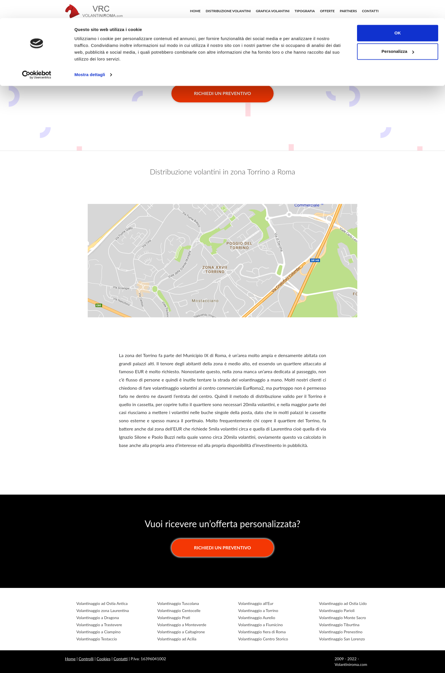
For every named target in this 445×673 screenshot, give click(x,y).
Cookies (103, 658)
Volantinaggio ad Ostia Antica (102, 603)
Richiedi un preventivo (222, 93)
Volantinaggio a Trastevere (99, 624)
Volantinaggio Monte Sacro (342, 617)
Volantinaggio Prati (173, 617)
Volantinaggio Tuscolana (178, 603)
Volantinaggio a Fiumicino (260, 624)
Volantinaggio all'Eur (255, 603)
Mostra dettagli (89, 56)
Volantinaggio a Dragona (97, 617)
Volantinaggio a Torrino (258, 610)
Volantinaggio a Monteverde (181, 624)
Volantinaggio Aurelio (256, 617)
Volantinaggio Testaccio (96, 638)
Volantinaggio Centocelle (178, 610)
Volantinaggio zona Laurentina (102, 610)
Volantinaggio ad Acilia (176, 638)
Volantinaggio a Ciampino (98, 631)
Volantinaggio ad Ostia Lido (343, 603)
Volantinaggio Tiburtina (339, 624)
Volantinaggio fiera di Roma (262, 631)
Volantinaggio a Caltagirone (181, 631)
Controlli (86, 658)
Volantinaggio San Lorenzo (342, 638)
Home (70, 658)
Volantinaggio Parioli (336, 610)
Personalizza (397, 33)
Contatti (121, 658)
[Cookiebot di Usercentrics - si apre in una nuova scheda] (37, 56)
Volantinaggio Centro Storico (263, 638)
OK (397, 14)
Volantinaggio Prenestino (340, 631)
